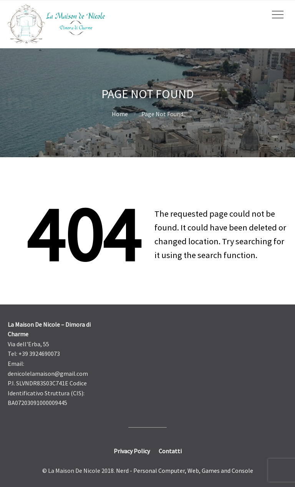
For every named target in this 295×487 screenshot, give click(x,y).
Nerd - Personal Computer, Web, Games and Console (184, 470)
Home (120, 114)
